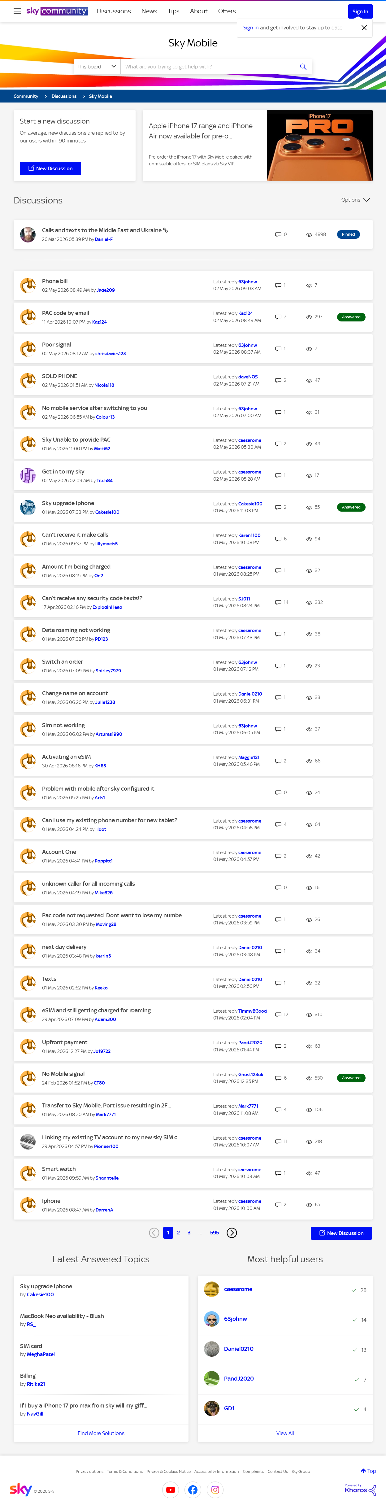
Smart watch (59, 1168)
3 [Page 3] (189, 1232)
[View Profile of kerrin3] (103, 956)
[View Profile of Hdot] (100, 829)
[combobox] (207, 66)
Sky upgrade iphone (68, 503)
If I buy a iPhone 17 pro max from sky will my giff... (83, 1405)
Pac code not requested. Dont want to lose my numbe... (113, 915)
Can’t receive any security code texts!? (92, 598)
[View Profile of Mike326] (104, 893)
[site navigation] (17, 11)
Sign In (360, 11)
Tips (174, 11)
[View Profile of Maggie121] (248, 757)
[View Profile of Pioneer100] (106, 1146)
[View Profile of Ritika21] (36, 1384)
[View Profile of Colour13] (105, 417)
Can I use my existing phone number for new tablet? (109, 820)
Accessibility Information (216, 1471)
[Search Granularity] (97, 66)
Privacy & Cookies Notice (169, 1471)
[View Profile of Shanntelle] (107, 1178)
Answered (351, 317)
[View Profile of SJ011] (244, 599)
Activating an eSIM (66, 756)
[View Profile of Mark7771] (106, 1114)
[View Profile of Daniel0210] (250, 694)
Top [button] (371, 1471)
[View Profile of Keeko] (101, 988)
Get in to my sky (63, 471)
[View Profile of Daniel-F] (104, 239)
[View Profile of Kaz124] (99, 322)
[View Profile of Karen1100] (249, 535)
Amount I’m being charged (76, 566)
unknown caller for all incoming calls (88, 883)
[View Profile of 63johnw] (247, 282)
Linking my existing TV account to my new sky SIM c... (111, 1137)
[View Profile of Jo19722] (102, 1051)
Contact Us (278, 1471)
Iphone (51, 1200)
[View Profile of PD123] (101, 639)
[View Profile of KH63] (100, 766)
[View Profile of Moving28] (106, 924)
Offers (227, 11)
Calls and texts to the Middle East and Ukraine (102, 230)
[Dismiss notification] (364, 28)
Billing (28, 1375)
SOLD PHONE (59, 376)
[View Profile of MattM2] (102, 449)
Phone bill (54, 281)
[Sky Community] (57, 11)
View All (285, 1433)
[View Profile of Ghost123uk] (250, 1074)
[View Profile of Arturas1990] (109, 734)
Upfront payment (65, 1042)
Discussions (114, 11)
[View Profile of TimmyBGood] (252, 1011)
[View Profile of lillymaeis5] (106, 544)
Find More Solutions (101, 1433)
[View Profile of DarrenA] (104, 1210)
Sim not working (63, 725)
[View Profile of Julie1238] (105, 702)
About (199, 11)
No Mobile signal (63, 1073)
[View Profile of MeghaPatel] (41, 1354)
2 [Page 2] (178, 1232)
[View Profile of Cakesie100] (107, 512)
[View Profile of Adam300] (105, 1019)
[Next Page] (232, 1233)
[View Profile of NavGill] (35, 1414)
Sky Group (301, 1471)
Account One (59, 851)
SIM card (31, 1346)
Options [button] (350, 200)
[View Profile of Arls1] (100, 798)
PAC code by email (65, 312)
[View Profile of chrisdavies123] (110, 353)
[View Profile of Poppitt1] (104, 861)
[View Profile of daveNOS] (248, 377)
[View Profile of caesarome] (249, 440)
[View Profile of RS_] (31, 1324)
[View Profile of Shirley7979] (108, 671)
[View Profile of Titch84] (105, 480)
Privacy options (89, 1471)
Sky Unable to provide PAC (76, 439)
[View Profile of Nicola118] (104, 385)
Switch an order (62, 661)
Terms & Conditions (125, 1471)
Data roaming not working (76, 630)
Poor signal (56, 344)
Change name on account (75, 693)
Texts (49, 978)
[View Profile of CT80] (99, 1083)
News (149, 11)
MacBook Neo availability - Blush (62, 1316)
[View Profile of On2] (98, 575)
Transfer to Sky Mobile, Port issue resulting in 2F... (106, 1105)
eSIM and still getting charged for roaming (96, 1010)
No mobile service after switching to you (94, 408)
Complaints (253, 1471)
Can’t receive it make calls (75, 534)
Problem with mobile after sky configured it (98, 788)
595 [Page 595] (214, 1232)
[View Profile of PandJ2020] (250, 1042)
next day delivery (64, 946)
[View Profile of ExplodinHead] (107, 607)
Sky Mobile (193, 43)
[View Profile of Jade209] (106, 290)
